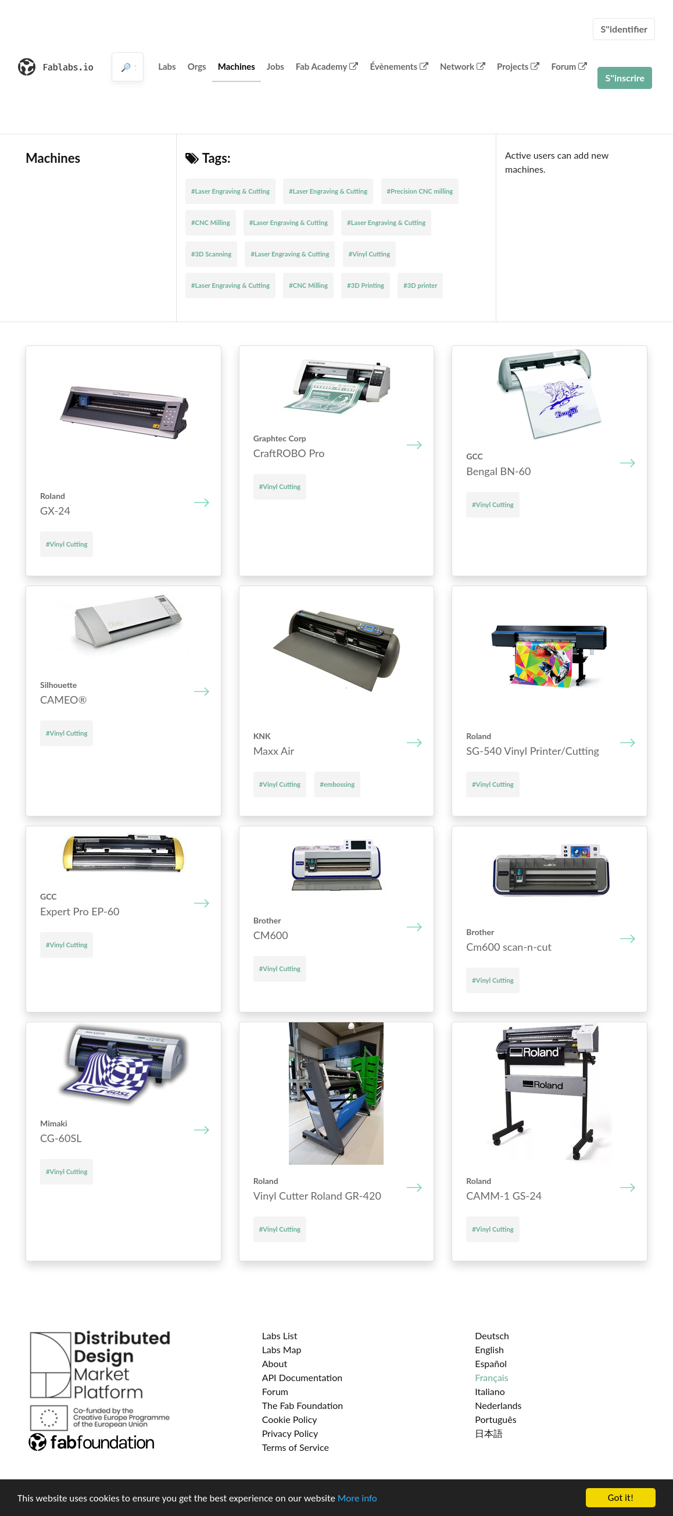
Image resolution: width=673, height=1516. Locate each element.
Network (462, 66)
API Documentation (302, 1377)
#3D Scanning (211, 254)
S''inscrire (625, 77)
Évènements (399, 66)
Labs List (280, 1335)
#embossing (337, 784)
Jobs (275, 66)
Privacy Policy (290, 1433)
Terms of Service (295, 1447)
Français (491, 1377)
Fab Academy (327, 66)
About (275, 1363)
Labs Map (282, 1349)
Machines (236, 66)
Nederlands (498, 1405)
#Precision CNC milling (420, 191)
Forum (569, 66)
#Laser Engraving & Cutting (230, 191)
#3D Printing (365, 285)
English (489, 1349)
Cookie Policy (289, 1419)
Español (491, 1363)
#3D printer (420, 285)
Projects (518, 66)
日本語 (489, 1433)
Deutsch (492, 1335)
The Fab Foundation (302, 1405)
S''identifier (623, 28)
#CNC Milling (210, 222)
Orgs (197, 66)
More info (357, 1500)
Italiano (490, 1391)
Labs (167, 66)
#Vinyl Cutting (369, 254)
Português (495, 1419)
